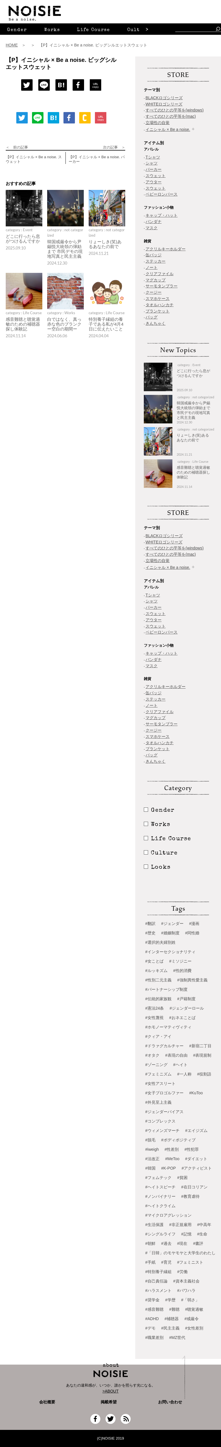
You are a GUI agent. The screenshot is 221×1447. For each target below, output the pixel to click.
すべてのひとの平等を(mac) (171, 116)
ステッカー (156, 261)
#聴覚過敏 (194, 1309)
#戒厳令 (191, 1318)
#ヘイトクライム (160, 1206)
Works (52, 30)
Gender (17, 30)
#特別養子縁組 (158, 1271)
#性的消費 (182, 970)
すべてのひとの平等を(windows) (175, 110)
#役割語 (204, 1074)
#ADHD (152, 1318)
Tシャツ (153, 157)
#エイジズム (196, 1130)
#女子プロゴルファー (164, 1093)
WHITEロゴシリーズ (164, 104)
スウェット (156, 175)
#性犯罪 (191, 1149)
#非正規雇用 (180, 1224)
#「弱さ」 (190, 1300)
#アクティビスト (197, 1168)
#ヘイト (180, 1064)
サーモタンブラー (162, 286)
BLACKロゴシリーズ (164, 98)
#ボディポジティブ (178, 1140)
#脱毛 (150, 1140)
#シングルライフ (160, 1234)
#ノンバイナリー (160, 1196)
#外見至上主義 (158, 1102)
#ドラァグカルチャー (164, 1046)
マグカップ (156, 280)
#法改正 (152, 1158)
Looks (157, 867)
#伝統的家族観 (158, 999)
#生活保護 (154, 1224)
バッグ (152, 317)
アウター (154, 182)
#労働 (182, 1271)
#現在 (182, 1243)
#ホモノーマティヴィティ (168, 1027)
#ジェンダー (172, 923)
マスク (152, 228)
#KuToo (196, 1093)
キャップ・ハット (162, 215)
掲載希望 (107, 1402)
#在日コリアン (194, 1187)
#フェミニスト (190, 1262)
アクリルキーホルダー (166, 249)
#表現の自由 (176, 1055)
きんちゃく (156, 323)
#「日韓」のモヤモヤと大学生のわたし (180, 1253)
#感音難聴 (154, 1309)
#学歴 (170, 1300)
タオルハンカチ (160, 305)
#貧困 (182, 1177)
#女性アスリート (160, 1083)
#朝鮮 (150, 1243)
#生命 (202, 1234)
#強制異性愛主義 (192, 980)
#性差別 (171, 1149)
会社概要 (47, 1402)
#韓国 (150, 1168)
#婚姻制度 (170, 933)
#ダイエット (196, 1158)
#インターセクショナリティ (170, 951)
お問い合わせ (170, 1402)
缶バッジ (154, 255)
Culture (138, 30)
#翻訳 (150, 923)
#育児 (166, 1262)
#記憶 (186, 1234)
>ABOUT (110, 1391)
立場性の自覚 (158, 122)
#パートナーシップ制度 (166, 989)
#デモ (150, 1328)
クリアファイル (160, 273)
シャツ (152, 163)
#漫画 (194, 923)
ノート (152, 267)
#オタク (152, 1055)
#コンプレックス (160, 1121)
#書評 (198, 1243)
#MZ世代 (177, 1337)
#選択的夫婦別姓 (160, 942)
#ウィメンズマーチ (162, 1130)
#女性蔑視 (154, 1017)
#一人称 (184, 1074)
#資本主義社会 (186, 1281)
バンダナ (154, 221)
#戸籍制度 (186, 999)
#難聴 (174, 1309)
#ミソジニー (180, 961)
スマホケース (158, 298)
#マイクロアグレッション (168, 1215)
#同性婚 (192, 933)
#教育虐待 (190, 1196)
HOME (12, 45)
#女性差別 (194, 1328)
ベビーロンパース (162, 194)
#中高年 (204, 1224)
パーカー (154, 169)
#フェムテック (158, 1177)
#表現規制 (202, 1055)
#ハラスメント (158, 1290)
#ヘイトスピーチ (160, 1187)
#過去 (166, 1243)
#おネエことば (182, 1017)
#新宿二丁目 (200, 1046)
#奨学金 (152, 1300)
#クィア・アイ (158, 1036)
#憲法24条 (154, 1008)
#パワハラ (186, 1290)
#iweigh (152, 1149)
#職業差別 (154, 1337)
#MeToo (172, 1158)
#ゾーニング (156, 1064)
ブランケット (158, 311)
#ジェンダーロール (187, 1008)
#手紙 (150, 1262)
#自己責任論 (156, 1281)
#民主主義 (170, 1328)
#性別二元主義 (158, 980)
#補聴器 (171, 1318)
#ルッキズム (156, 970)
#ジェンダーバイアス (164, 1111)
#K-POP (168, 1168)
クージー (154, 292)
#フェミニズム (158, 1074)
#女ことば (154, 961)
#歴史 (150, 933)
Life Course (93, 30)
